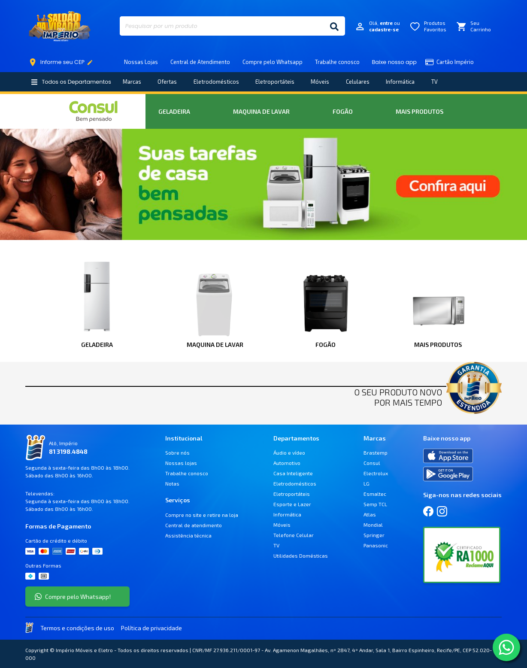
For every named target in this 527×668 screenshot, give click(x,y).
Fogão (343, 111)
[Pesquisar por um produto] (222, 26)
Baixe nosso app (394, 62)
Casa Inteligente (293, 473)
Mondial (373, 525)
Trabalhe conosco (337, 61)
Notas (172, 483)
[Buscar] (334, 26)
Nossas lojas (181, 463)
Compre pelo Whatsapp (272, 61)
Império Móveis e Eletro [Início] (59, 26)
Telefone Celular (293, 535)
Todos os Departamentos (71, 81)
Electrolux (375, 473)
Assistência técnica (188, 535)
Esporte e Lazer (292, 504)
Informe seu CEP (63, 62)
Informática (400, 81)
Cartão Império (449, 62)
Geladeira (174, 111)
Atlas (369, 514)
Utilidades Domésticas (300, 556)
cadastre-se (384, 29)
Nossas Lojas (141, 61)
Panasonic (375, 545)
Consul (371, 463)
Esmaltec (374, 494)
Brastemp (375, 452)
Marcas (132, 81)
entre (386, 23)
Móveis (320, 81)
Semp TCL (375, 504)
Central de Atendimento (200, 61)
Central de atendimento (193, 525)
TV (434, 81)
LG (366, 483)
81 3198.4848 (68, 451)
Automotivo (286, 463)
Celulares (358, 81)
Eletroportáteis (274, 81)
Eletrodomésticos (216, 81)
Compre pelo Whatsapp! (73, 596)
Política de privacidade (151, 628)
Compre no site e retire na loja (201, 515)
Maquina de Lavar (261, 111)
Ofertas (167, 81)
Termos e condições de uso (77, 628)
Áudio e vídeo (289, 452)
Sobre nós (177, 452)
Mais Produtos (419, 111)
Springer (374, 535)
